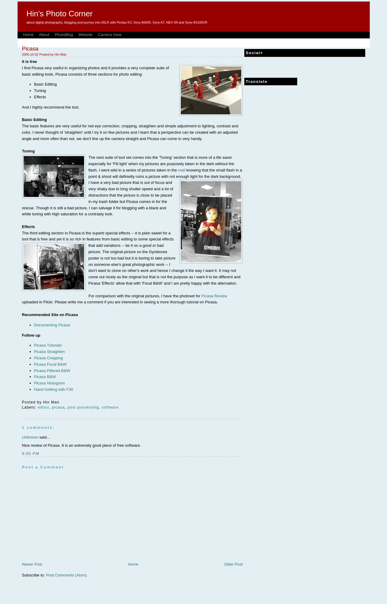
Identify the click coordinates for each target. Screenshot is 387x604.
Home (28, 34)
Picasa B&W (45, 376)
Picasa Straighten (49, 351)
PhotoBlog (64, 34)
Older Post (233, 564)
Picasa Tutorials (48, 345)
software (110, 407)
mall (182, 170)
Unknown (30, 437)
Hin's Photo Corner (60, 13)
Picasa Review (214, 296)
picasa (58, 407)
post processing (83, 407)
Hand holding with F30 (53, 389)
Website (85, 34)
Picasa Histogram (49, 383)
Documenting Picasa (52, 325)
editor (43, 407)
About (44, 34)
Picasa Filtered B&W (52, 370)
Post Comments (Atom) (66, 575)
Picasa (30, 49)
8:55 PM (31, 453)
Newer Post (32, 564)
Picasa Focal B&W (50, 364)
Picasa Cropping (48, 358)
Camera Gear (110, 34)
